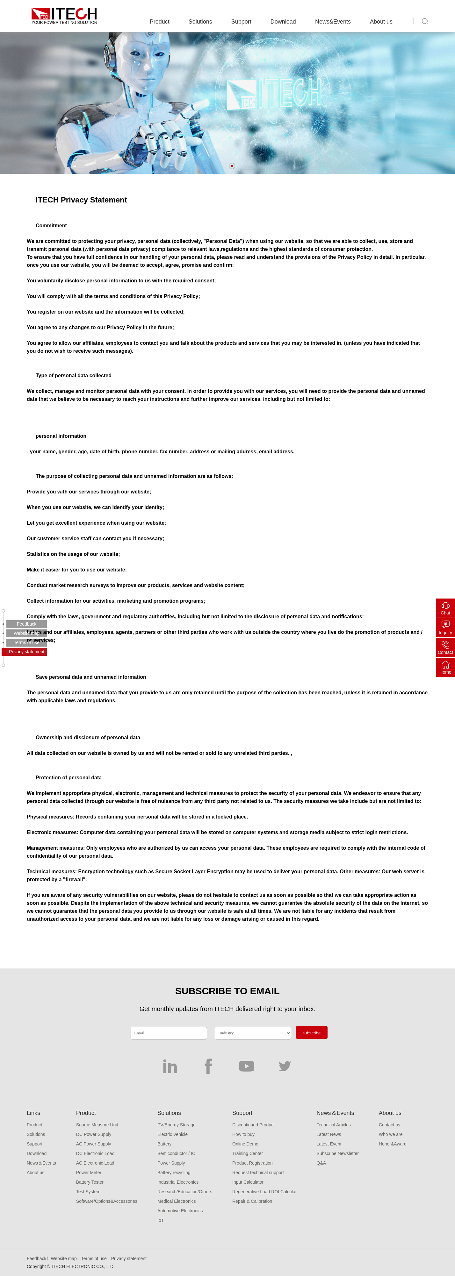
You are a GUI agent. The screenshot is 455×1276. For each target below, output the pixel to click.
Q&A (321, 1163)
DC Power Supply (94, 1134)
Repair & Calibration (252, 1201)
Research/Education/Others (184, 1191)
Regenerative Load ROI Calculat (264, 1191)
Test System (88, 1191)
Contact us (389, 1124)
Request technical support (258, 1172)
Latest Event (329, 1143)
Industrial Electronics (178, 1182)
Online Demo (245, 1143)
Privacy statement (129, 1258)
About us (381, 21)
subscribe (311, 1033)
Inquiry (445, 632)
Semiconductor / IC (176, 1153)
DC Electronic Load (95, 1153)
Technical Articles (334, 1124)
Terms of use (94, 1258)
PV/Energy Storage (176, 1124)
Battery (164, 1143)
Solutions (200, 21)
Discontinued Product (253, 1124)
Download (283, 21)
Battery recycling (173, 1172)
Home (445, 672)
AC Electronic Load (95, 1163)
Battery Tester (90, 1182)
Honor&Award (393, 1143)
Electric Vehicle (172, 1134)
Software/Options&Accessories (106, 1201)
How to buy (243, 1134)
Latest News (329, 1134)
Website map (63, 1258)
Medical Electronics (176, 1201)
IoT (160, 1220)
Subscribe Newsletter (338, 1153)
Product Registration (252, 1163)
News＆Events (41, 1163)
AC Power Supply (93, 1143)
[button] (232, 166)
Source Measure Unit (97, 1124)
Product (160, 21)
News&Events (333, 21)
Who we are (391, 1134)
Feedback (36, 1258)
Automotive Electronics (180, 1210)
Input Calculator (248, 1182)
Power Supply (171, 1163)
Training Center (247, 1153)
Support (241, 21)
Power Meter (88, 1172)
